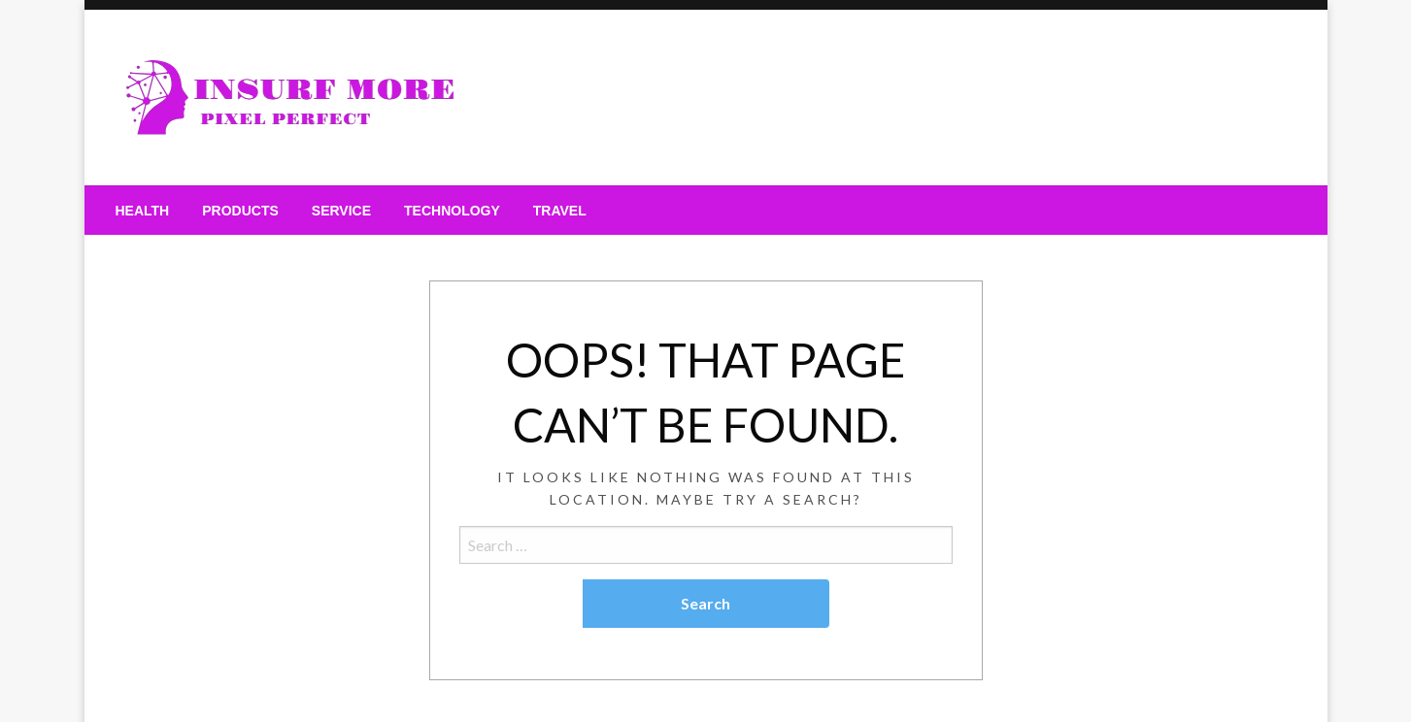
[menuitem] (142, 210)
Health (143, 210)
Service (341, 210)
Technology (452, 210)
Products (240, 210)
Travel (560, 210)
